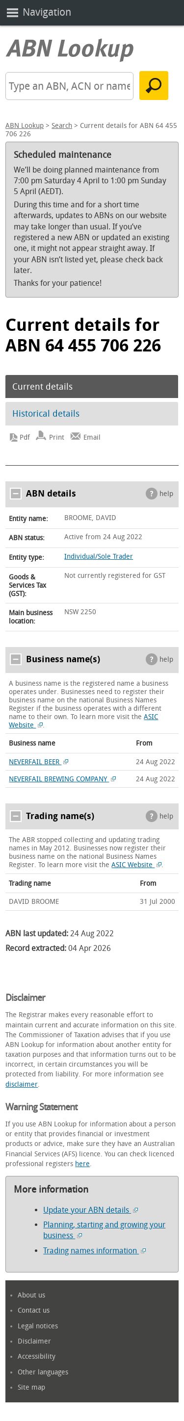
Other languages (43, 1372)
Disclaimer (34, 1341)
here (82, 1164)
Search (62, 126)
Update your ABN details (90, 1210)
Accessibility (36, 1356)
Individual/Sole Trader (98, 556)
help (166, 494)
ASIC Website (136, 865)
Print (56, 437)
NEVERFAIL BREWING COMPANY (62, 779)
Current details (42, 386)
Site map (31, 1387)
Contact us (34, 1310)
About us (31, 1295)
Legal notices (38, 1326)
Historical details (45, 413)
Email (92, 437)
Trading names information (94, 1250)
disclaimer (21, 1084)
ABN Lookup (24, 126)
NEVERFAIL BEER (38, 762)
